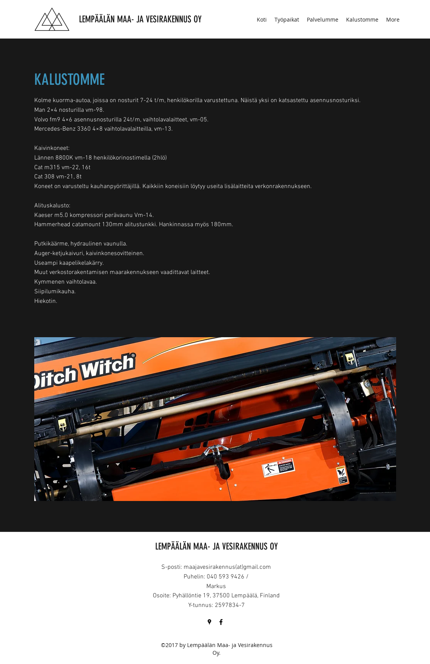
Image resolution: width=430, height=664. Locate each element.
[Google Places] (209, 622)
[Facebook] (221, 622)
